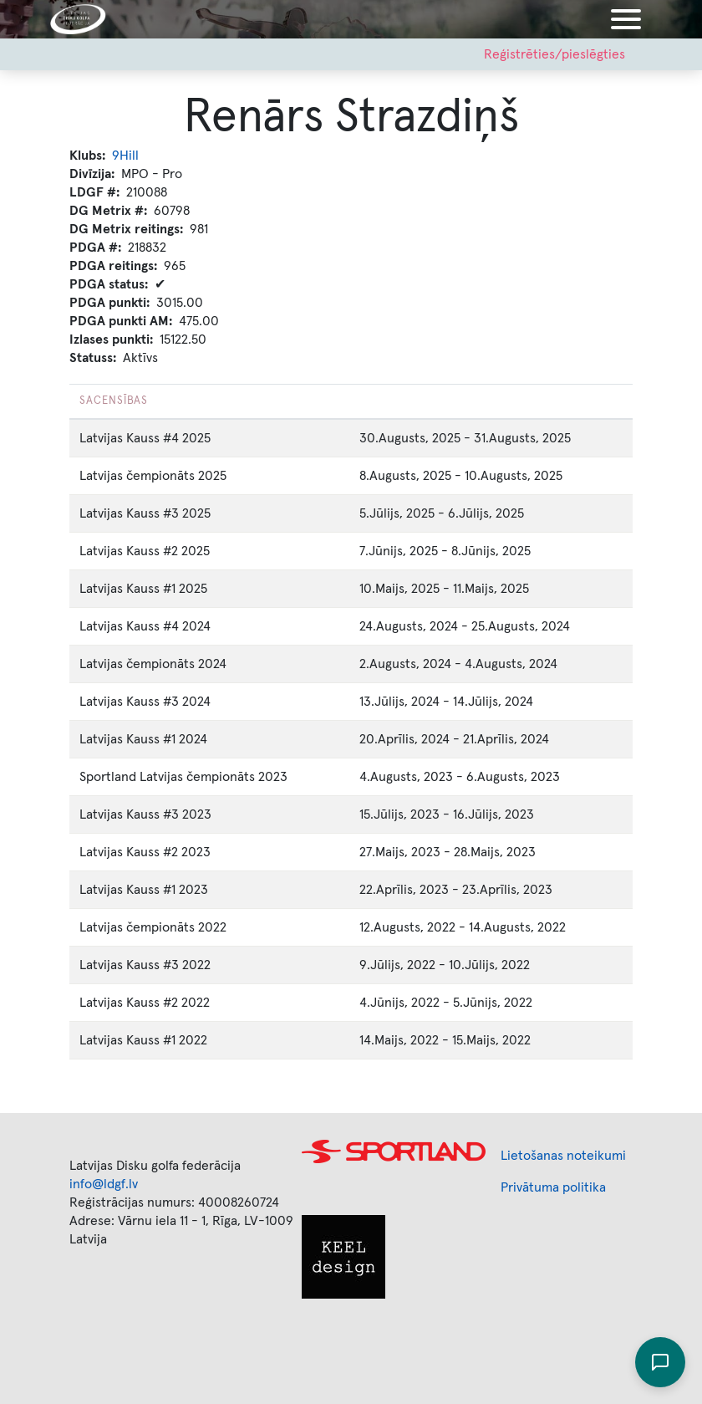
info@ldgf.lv (103, 1184)
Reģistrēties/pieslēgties (554, 54)
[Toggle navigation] (626, 19)
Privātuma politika (553, 1187)
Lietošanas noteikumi (563, 1155)
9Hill (125, 155)
